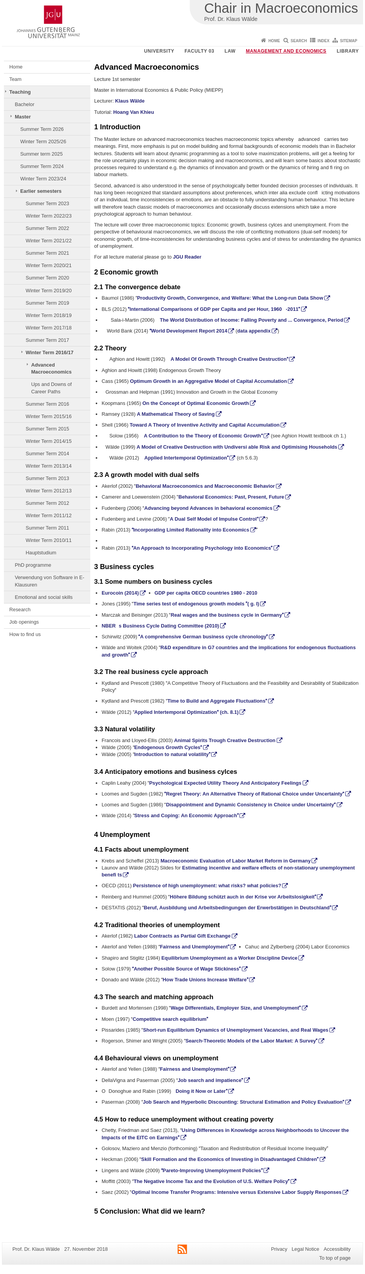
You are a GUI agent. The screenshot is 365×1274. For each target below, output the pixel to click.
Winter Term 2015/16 (49, 416)
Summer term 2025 (41, 154)
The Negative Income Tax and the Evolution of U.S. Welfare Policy (211, 1181)
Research (20, 609)
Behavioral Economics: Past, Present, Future (231, 497)
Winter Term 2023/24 (43, 179)
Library (348, 51)
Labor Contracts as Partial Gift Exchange (182, 936)
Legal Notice (305, 1249)
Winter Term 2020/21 (49, 265)
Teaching (20, 92)
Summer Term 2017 (47, 340)
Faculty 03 (199, 51)
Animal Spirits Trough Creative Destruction (224, 740)
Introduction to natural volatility (172, 754)
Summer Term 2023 (47, 203)
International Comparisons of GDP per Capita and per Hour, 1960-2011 (214, 309)
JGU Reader (187, 257)
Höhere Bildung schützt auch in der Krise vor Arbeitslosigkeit (243, 897)
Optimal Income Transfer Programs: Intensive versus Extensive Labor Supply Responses (236, 1192)
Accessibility (337, 1249)
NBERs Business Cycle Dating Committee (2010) (160, 626)
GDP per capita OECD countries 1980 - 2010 (206, 593)
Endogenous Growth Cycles (168, 747)
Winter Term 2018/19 (49, 315)
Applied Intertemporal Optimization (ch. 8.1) (186, 712)
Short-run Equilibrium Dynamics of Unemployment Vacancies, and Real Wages (235, 1030)
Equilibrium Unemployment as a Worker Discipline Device (230, 958)
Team (15, 79)
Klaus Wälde (130, 101)
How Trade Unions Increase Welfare (205, 980)
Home (274, 41)
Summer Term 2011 (47, 528)
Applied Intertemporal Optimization (187, 458)
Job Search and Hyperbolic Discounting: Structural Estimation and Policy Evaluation (243, 1102)
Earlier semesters (41, 191)
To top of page (335, 1258)
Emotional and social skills (43, 597)
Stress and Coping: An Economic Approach (186, 815)
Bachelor (24, 104)
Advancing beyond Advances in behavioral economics (208, 508)
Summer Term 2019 (47, 303)
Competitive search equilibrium (170, 1019)
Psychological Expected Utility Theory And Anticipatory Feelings (225, 783)
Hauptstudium (41, 553)
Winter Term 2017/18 (49, 328)
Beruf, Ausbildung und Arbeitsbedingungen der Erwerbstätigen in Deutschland (237, 907)
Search (299, 41)
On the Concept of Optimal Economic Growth (195, 403)
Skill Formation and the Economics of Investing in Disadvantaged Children (230, 1159)
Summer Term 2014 (47, 453)
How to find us (25, 634)
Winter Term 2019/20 (49, 290)
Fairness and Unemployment (194, 947)
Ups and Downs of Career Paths (51, 387)
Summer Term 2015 (47, 429)
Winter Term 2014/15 (49, 441)
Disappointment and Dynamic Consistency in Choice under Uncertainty (251, 805)
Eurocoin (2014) (120, 593)
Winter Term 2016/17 (49, 352)
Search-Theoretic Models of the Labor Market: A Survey (252, 1041)
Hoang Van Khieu (133, 112)
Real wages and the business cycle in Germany (226, 615)
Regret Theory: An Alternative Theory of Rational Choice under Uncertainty (254, 794)
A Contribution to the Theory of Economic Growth (203, 436)
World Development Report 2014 (188, 331)
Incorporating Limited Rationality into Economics (190, 530)
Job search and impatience (210, 1080)
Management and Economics (286, 51)
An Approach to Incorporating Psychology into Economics (202, 548)
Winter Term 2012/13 (49, 491)
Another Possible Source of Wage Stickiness (186, 969)
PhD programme (33, 565)
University (159, 51)
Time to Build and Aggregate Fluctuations (217, 701)
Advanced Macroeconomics (51, 368)
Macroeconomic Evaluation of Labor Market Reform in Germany (235, 861)
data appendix (253, 331)
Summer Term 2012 (47, 503)
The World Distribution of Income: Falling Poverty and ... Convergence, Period (251, 320)
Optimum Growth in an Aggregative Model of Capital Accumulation (208, 381)
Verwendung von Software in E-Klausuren (49, 580)
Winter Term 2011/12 (49, 515)
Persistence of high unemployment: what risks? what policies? (207, 885)
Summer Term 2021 (47, 253)
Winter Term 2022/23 (49, 216)
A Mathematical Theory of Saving (176, 414)
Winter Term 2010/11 (49, 540)
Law (230, 51)
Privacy (279, 1249)
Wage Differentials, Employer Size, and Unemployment (235, 1008)
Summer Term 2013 (47, 478)
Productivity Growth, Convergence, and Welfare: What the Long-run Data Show (230, 298)
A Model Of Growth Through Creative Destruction (229, 359)
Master (23, 117)
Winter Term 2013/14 (49, 466)
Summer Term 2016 (47, 404)
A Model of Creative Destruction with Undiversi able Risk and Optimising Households (237, 447)
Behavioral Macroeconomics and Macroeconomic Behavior (205, 486)
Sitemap (348, 41)
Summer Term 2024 (42, 166)
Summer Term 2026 (42, 129)
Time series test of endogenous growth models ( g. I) (196, 604)
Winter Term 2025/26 (43, 141)
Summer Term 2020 (47, 278)
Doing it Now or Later (201, 1091)
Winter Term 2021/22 (49, 240)
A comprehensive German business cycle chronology (203, 637)
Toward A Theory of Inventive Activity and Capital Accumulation (205, 425)
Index (324, 41)
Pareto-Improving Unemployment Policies (212, 1170)
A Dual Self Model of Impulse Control (214, 519)
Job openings (24, 622)
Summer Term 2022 (47, 228)
